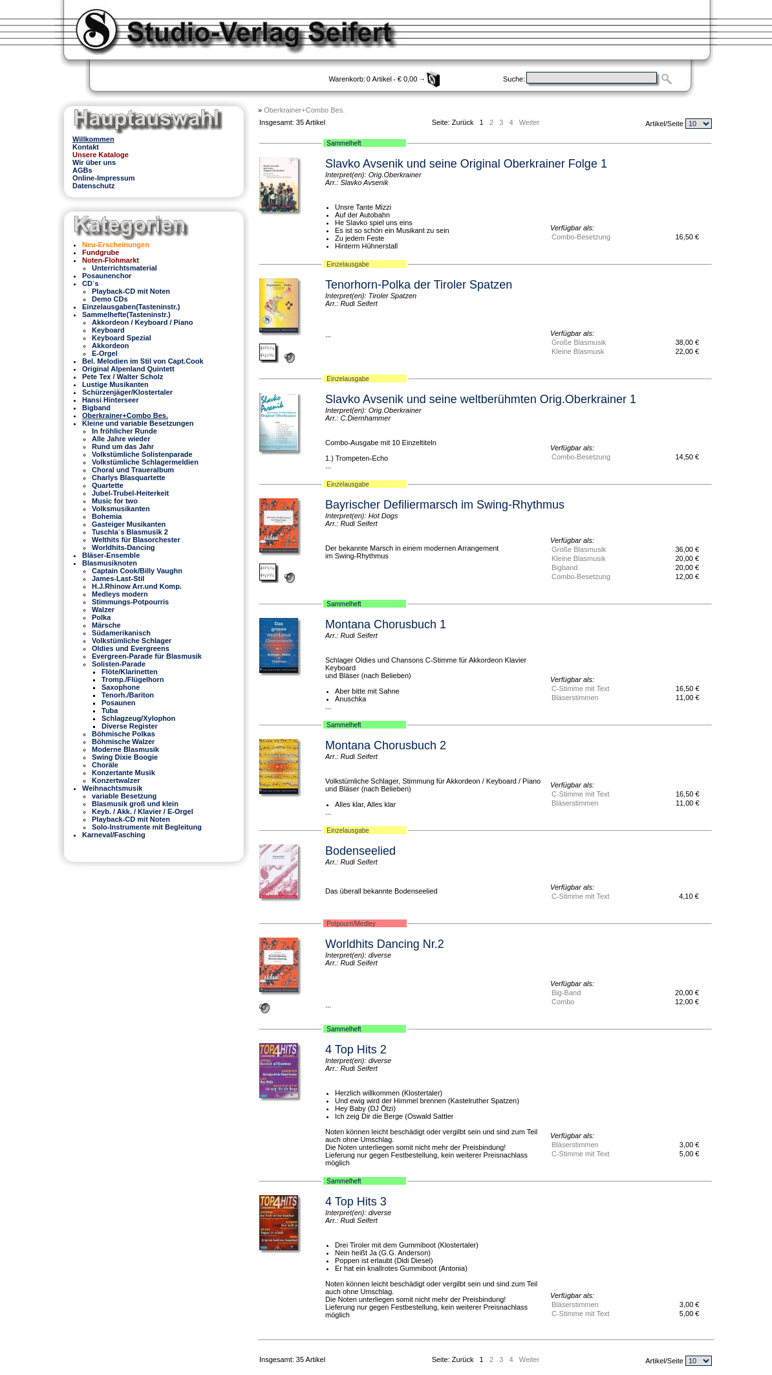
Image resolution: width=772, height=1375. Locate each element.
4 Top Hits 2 (356, 1049)
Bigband (564, 567)
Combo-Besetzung (581, 237)
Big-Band (566, 992)
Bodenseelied (360, 850)
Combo (563, 1002)
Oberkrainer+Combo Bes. (304, 110)
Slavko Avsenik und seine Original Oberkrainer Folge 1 (466, 163)
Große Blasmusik (579, 342)
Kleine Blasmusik (579, 558)
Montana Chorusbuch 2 (385, 745)
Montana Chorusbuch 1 (385, 624)
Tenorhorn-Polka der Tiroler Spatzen (418, 284)
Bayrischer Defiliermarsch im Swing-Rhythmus (444, 504)
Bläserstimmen (575, 697)
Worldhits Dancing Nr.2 (384, 944)
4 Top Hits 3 (356, 1201)
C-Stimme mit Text (581, 688)
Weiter (529, 122)
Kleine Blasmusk (578, 351)
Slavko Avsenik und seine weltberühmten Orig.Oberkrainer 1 (480, 399)
